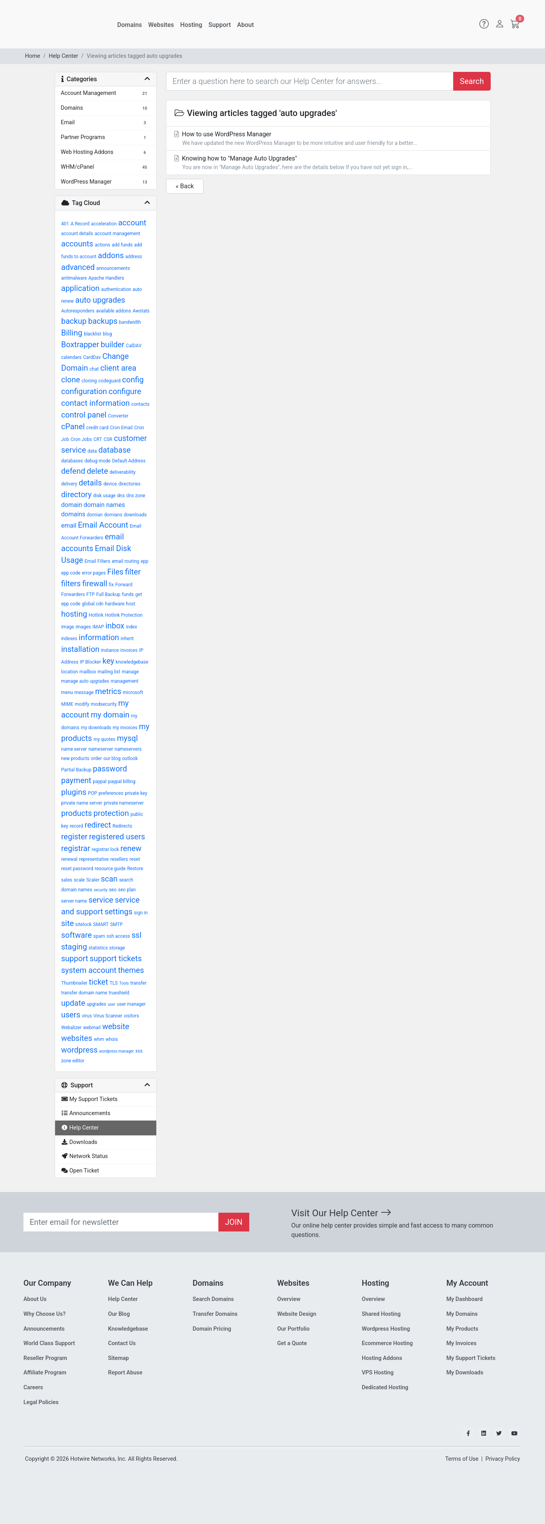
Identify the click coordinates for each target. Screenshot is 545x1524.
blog (107, 334)
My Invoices (462, 1343)
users (70, 1014)
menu (67, 692)
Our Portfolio (293, 1329)
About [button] (245, 25)
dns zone (135, 495)
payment (76, 780)
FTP (90, 594)
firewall (94, 583)
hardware (115, 604)
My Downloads (465, 1372)
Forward (123, 584)
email (69, 525)
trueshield (119, 993)
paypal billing (122, 781)
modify (82, 704)
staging (74, 946)
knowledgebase (132, 662)
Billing (71, 332)
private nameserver (124, 803)
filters (71, 583)
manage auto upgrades (85, 681)
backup (74, 321)
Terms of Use (461, 1459)
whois (111, 1039)
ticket (98, 982)
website (115, 1026)
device (110, 484)
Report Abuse (125, 1372)
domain (71, 505)
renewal (69, 859)
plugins (74, 792)
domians (113, 515)
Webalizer (71, 1027)
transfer (138, 983)
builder (113, 344)
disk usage (104, 495)
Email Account (103, 525)
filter (133, 571)
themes (131, 970)
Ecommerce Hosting (387, 1343)
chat (93, 369)
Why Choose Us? (44, 1314)
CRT (97, 439)
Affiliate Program (44, 1372)
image (67, 627)
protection (111, 813)
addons (111, 255)
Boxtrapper (80, 344)
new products (75, 758)
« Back (185, 186)
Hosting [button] (191, 25)
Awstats (140, 311)
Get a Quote (292, 1343)
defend (73, 471)
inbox (114, 625)
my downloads (96, 727)
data (92, 451)
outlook (130, 758)
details (90, 482)
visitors (131, 1016)
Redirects (122, 826)
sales (66, 880)
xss (138, 1051)
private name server (81, 803)
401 (65, 224)
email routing (125, 561)
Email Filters (97, 561)
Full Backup (108, 594)
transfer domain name (84, 993)
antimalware (74, 278)
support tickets (116, 958)
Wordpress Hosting (386, 1329)
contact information (95, 403)
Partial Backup (76, 770)
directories (129, 484)
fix (111, 584)
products (76, 813)
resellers (119, 859)
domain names (104, 505)
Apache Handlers (106, 278)
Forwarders (73, 594)
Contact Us (122, 1343)
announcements (113, 268)
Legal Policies (41, 1402)
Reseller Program (45, 1358)
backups (102, 321)
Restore (135, 868)
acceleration (103, 224)
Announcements (43, 1329)
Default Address (128, 461)
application (80, 288)
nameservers (127, 749)
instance (110, 650)
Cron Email (121, 427)
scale (79, 880)
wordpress (79, 1050)
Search (472, 81)
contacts (140, 404)
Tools (124, 983)
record (76, 826)
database (114, 450)
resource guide (110, 868)
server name (74, 901)
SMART (101, 924)
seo (112, 889)
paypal (100, 781)
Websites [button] (161, 25)
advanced (78, 267)
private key (136, 793)
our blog (112, 758)
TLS (113, 983)
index (131, 627)
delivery (69, 484)
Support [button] (220, 25)
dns (121, 495)
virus (87, 1016)
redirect (98, 825)
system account (89, 970)
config (133, 379)
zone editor (72, 1061)
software (76, 935)
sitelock (83, 924)
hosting (74, 614)
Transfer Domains (215, 1314)
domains (73, 514)
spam (99, 936)
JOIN (234, 1222)
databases (72, 461)
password (110, 768)
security (100, 890)
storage (117, 948)
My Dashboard (465, 1299)
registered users (117, 836)
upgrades (96, 1004)
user (111, 1004)
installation (80, 649)
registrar (75, 848)
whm (99, 1039)
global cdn (93, 604)
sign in (141, 912)
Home (32, 56)
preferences (110, 793)
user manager (131, 1004)
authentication (116, 289)
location (69, 672)
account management (117, 233)
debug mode (97, 461)
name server (74, 749)
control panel (84, 414)
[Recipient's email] (121, 1222)
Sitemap (118, 1358)
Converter (118, 416)
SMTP (116, 924)
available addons (113, 311)
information (99, 637)
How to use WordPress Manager (328, 138)
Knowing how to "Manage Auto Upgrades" (328, 163)
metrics (108, 691)
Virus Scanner (107, 1016)
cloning (89, 381)
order (96, 758)
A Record (80, 224)
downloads (135, 515)
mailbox (87, 672)
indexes (69, 638)
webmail (92, 1027)
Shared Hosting (381, 1314)
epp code (70, 573)
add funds (122, 245)
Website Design (296, 1314)
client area (118, 368)
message (84, 692)
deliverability (123, 472)
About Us (34, 1299)
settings (118, 911)
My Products (463, 1329)
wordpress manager (116, 1051)
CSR (108, 439)
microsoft (133, 692)
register (74, 836)
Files (115, 571)
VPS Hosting (377, 1372)
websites (77, 1038)
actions (102, 245)
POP (92, 793)
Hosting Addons (382, 1358)
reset (135, 859)
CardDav (92, 357)
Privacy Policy (502, 1459)
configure (125, 391)
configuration (84, 391)
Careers (33, 1387)
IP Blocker (90, 662)
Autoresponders (78, 311)
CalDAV (133, 345)
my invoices (125, 727)
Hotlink (96, 615)
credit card (97, 427)
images (83, 627)
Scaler (92, 880)
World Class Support (49, 1343)
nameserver (100, 749)
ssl (137, 935)
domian (94, 515)
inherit (127, 638)
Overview (288, 1299)
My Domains (462, 1314)
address (133, 256)
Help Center (63, 56)
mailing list (109, 672)
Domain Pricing (212, 1329)
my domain (110, 714)
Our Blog (119, 1314)
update (73, 1003)
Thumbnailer (74, 983)
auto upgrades (100, 300)
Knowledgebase (128, 1329)
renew (130, 848)
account (132, 222)
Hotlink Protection (124, 615)
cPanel (73, 426)
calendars (71, 357)
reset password (77, 868)
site (67, 923)
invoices (129, 650)
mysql (127, 738)
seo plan (127, 889)
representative (94, 859)
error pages (94, 573)
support (74, 958)
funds (128, 594)
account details (77, 233)
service (100, 900)
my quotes (104, 739)
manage (130, 672)
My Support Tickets (471, 1358)
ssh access (118, 936)
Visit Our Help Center (341, 1213)
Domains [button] (129, 25)
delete (97, 471)
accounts (77, 243)
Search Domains (213, 1299)
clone (70, 379)
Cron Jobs (81, 439)
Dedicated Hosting (385, 1387)
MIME (67, 704)
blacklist (93, 334)
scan (109, 878)
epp (144, 561)
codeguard (109, 381)
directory (76, 494)
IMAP (98, 627)
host (131, 604)
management (124, 681)
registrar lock (105, 849)
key (108, 661)
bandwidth (130, 322)
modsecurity (103, 704)
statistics (98, 948)
